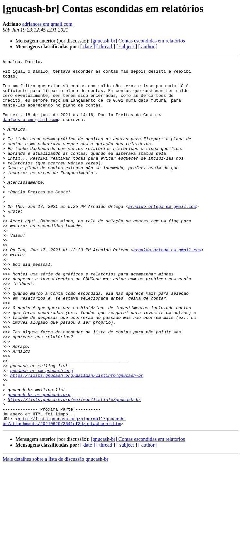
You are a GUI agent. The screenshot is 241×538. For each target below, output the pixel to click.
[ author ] (148, 46)
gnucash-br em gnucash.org (41, 433)
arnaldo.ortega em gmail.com (162, 236)
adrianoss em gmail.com (47, 24)
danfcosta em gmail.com (30, 132)
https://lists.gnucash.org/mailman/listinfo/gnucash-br (76, 439)
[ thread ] (105, 46)
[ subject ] (126, 46)
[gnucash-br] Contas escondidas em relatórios (138, 40)
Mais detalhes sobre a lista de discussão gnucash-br (55, 532)
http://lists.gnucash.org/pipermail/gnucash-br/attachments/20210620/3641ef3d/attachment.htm (64, 494)
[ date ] (87, 46)
